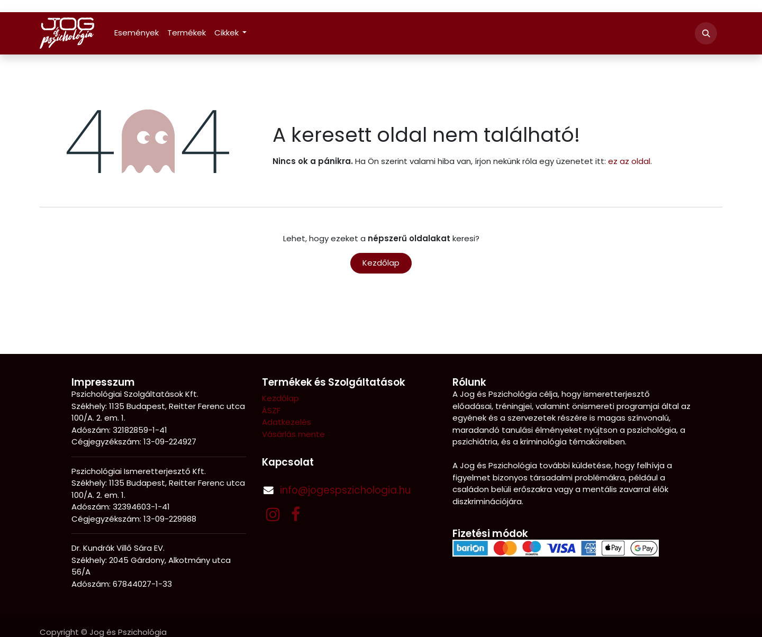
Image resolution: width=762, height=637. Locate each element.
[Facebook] (295, 514)
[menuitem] (136, 33)
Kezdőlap (381, 262)
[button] (706, 33)
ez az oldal (629, 161)
